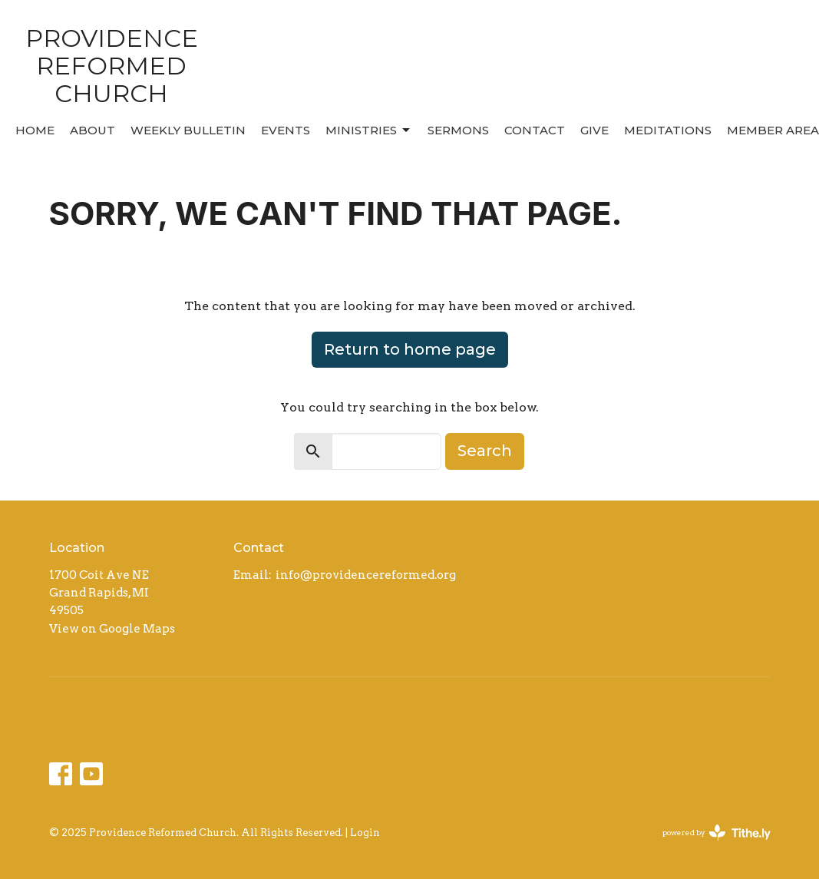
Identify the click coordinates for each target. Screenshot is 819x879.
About (92, 130)
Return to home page (410, 349)
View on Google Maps (112, 629)
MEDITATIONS (668, 130)
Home (34, 130)
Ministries (368, 130)
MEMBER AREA (773, 130)
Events (285, 130)
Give (594, 130)
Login (365, 832)
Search (484, 450)
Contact (534, 130)
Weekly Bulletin (188, 130)
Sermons (458, 130)
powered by (716, 832)
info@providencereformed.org (366, 575)
